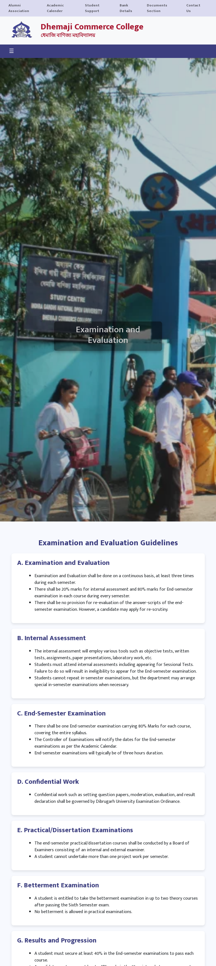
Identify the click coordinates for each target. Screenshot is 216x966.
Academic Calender (55, 8)
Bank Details (126, 8)
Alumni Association (18, 8)
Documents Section (157, 8)
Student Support (92, 8)
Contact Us (193, 8)
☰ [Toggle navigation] (11, 51)
